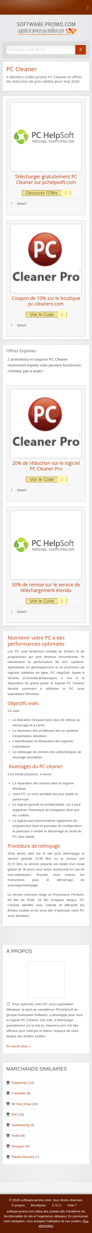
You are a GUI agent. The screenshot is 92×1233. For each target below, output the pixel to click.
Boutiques (38, 1205)
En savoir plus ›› (18, 1046)
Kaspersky (19, 1083)
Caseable (19, 1093)
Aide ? (72, 1205)
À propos (18, 1205)
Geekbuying (20, 1125)
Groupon (18, 1146)
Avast (16, 1135)
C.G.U (56, 1205)
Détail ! (19, 204)
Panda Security (23, 1157)
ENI (14, 1114)
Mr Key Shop (21, 1104)
